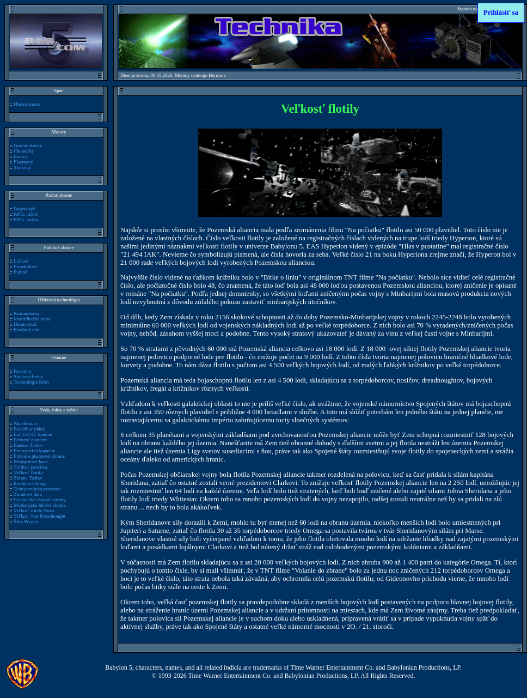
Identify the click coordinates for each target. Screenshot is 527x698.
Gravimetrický (28, 145)
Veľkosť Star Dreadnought (39, 516)
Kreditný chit (27, 329)
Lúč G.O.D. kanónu (33, 434)
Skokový (22, 167)
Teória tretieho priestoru (37, 488)
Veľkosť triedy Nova (34, 510)
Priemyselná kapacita (34, 450)
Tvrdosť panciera (30, 467)
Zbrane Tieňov (28, 478)
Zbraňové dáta (27, 494)
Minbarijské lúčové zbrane (39, 505)
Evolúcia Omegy (30, 483)
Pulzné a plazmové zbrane (39, 456)
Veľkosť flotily (28, 472)
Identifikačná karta (32, 318)
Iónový (20, 156)
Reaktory (23, 371)
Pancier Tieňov (28, 445)
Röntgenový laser (31, 461)
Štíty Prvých (26, 521)
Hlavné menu (27, 104)
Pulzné (20, 272)
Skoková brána (28, 376)
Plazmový (23, 162)
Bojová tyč (24, 208)
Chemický (24, 151)
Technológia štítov (32, 382)
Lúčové (21, 261)
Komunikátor (27, 313)
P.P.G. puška (26, 219)
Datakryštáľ (25, 324)
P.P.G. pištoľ (26, 214)
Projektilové (26, 266)
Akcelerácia (25, 423)
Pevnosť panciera (30, 439)
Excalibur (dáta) (29, 429)
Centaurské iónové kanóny (39, 499)
